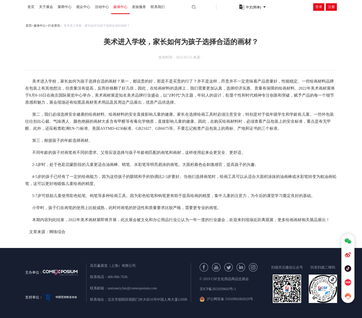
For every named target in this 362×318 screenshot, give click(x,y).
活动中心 (102, 7)
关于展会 (46, 7)
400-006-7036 (117, 277)
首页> (29, 25)
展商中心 (65, 7)
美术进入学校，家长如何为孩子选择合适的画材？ (97, 25)
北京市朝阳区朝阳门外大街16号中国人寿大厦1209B (147, 299)
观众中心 (83, 7)
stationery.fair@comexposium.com (132, 288)
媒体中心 (120, 7)
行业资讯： (55, 25)
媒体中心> (41, 25)
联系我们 (158, 7)
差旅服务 (139, 7)
